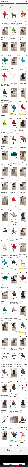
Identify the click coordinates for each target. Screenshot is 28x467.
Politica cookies (21, 460)
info (8, 39)
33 (15, 450)
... (13, 450)
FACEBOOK (11, 458)
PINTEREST (16, 458)
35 (20, 450)
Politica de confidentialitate (14, 460)
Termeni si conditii (6, 460)
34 (17, 450)
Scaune (2, 5)
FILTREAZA (14, 3)
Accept (18, 466)
